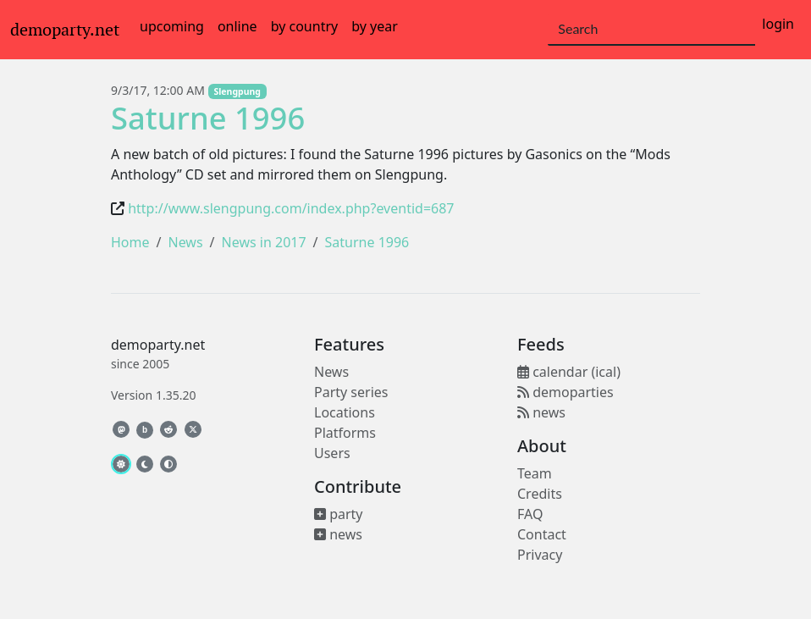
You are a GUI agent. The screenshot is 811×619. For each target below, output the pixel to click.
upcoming (172, 26)
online (237, 26)
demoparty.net (64, 30)
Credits (539, 493)
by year (374, 26)
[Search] (651, 30)
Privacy (539, 554)
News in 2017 (264, 242)
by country (305, 26)
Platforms (345, 432)
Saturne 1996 (208, 118)
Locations (344, 412)
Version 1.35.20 (153, 395)
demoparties (565, 392)
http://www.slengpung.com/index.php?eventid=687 (291, 208)
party (338, 514)
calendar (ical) (569, 371)
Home (130, 242)
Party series (351, 392)
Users (332, 453)
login (778, 23)
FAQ (530, 514)
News (185, 242)
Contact (541, 534)
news (338, 534)
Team (534, 473)
